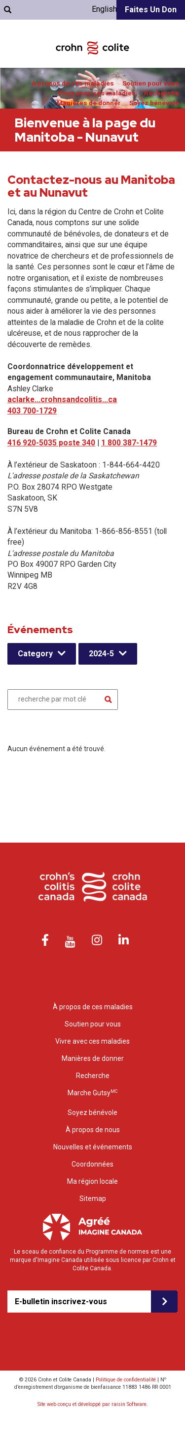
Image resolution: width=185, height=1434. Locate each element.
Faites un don (151, 9)
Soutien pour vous (150, 83)
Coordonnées (92, 1164)
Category (35, 653)
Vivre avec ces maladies (97, 93)
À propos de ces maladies (73, 83)
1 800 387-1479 (129, 442)
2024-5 (101, 653)
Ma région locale (92, 1181)
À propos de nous (93, 1130)
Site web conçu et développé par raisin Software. (92, 1404)
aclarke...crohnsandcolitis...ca (62, 399)
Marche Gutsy (92, 1092)
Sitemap (92, 1198)
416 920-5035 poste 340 (51, 442)
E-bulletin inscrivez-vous (61, 1301)
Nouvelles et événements (92, 1147)
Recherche (161, 93)
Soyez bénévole (154, 103)
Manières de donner (89, 103)
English (104, 9)
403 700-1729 (32, 410)
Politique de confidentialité (126, 1379)
